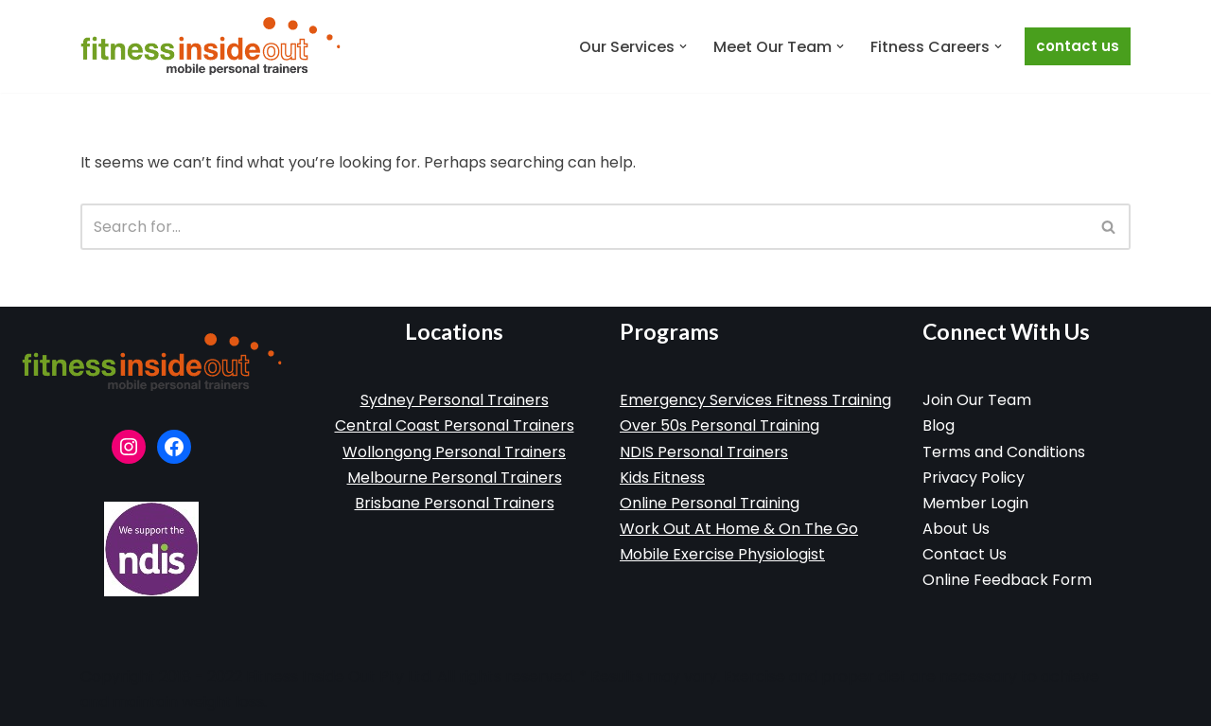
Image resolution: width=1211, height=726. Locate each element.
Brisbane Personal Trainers (454, 503)
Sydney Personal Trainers (454, 400)
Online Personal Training (709, 503)
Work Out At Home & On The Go (739, 529)
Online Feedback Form (1007, 580)
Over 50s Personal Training (719, 425)
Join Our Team (976, 400)
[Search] (584, 227)
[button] (683, 46)
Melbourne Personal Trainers (454, 477)
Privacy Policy (973, 477)
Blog (938, 425)
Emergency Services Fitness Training (755, 400)
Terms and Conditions (1003, 452)
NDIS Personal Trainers (704, 452)
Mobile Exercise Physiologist (722, 554)
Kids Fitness (662, 477)
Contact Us (1077, 46)
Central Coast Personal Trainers (454, 425)
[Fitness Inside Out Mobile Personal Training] (210, 46)
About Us (956, 529)
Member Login (975, 503)
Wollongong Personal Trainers (454, 452)
